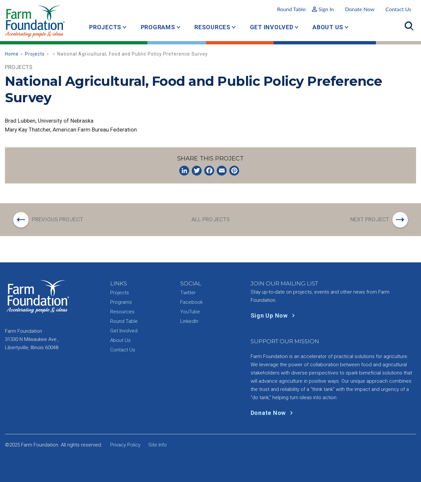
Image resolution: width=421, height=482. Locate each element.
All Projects (210, 219)
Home (12, 54)
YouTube (190, 312)
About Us (327, 27)
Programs (158, 27)
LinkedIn (189, 321)
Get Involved (271, 27)
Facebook (191, 302)
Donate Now (360, 9)
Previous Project (57, 219)
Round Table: (305, 9)
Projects (105, 27)
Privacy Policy (125, 445)
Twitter (188, 293)
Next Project (369, 219)
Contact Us (398, 9)
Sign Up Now (274, 315)
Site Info (157, 445)
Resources (212, 27)
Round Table (124, 321)
